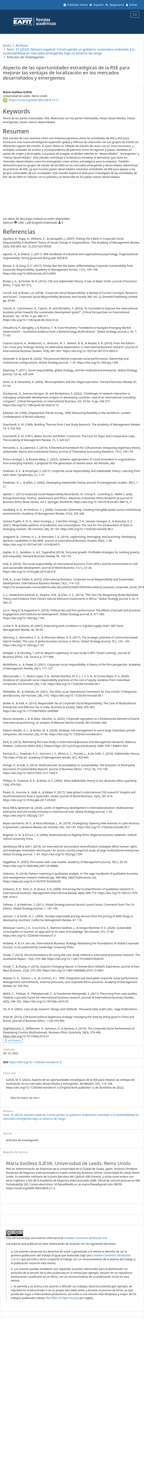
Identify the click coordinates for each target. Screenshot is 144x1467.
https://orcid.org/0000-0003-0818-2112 (33, 100)
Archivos (22, 45)
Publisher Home (75, 5)
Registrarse (114, 5)
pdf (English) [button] (14, 1040)
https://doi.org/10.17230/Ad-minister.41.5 (35, 1062)
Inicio (7, 45)
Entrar (131, 5)
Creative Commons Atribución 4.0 (85, 1238)
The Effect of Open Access (62, 1298)
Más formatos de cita (25, 1098)
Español (96, 5)
